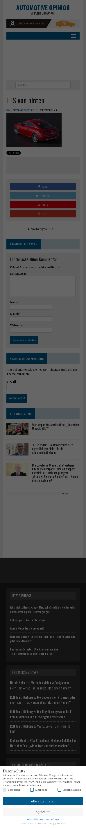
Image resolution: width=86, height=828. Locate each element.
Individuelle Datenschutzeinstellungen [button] (43, 819)
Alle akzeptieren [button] (43, 801)
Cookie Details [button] (26, 823)
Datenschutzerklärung (45, 823)
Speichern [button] (43, 812)
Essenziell (11, 789)
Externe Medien (69, 789)
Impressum (61, 823)
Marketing (38, 789)
